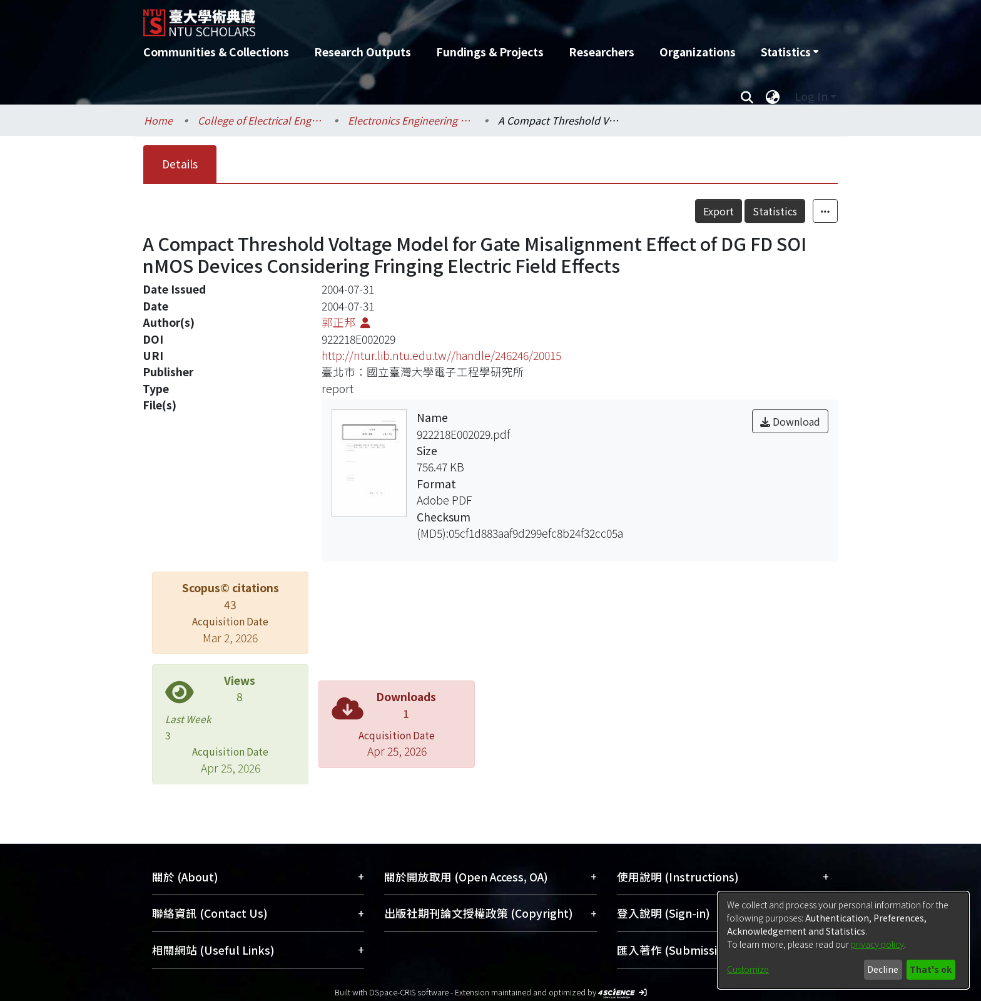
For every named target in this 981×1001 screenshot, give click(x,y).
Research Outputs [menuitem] (362, 51)
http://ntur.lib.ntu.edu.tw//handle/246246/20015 (441, 355)
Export (718, 210)
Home (158, 120)
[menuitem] (789, 52)
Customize (748, 969)
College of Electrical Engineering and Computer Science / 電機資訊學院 (260, 120)
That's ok (931, 969)
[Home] (423, 18)
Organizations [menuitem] (697, 51)
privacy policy (877, 944)
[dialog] (843, 940)
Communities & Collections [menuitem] (216, 51)
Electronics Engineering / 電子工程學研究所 (410, 120)
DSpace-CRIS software (409, 992)
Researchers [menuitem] (601, 51)
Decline (882, 969)
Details (180, 164)
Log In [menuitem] (811, 96)
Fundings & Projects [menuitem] (490, 51)
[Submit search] (747, 96)
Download (790, 421)
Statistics (775, 210)
